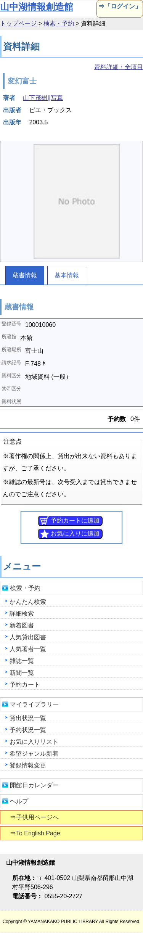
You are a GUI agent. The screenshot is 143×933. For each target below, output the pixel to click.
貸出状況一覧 (28, 718)
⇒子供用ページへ (35, 817)
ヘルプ (19, 801)
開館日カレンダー (34, 785)
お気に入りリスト (34, 741)
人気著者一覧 (28, 649)
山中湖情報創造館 (36, 7)
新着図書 (22, 625)
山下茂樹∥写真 (43, 98)
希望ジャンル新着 (34, 753)
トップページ (18, 23)
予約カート (25, 684)
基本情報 (67, 275)
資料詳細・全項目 (118, 67)
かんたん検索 (28, 601)
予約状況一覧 (28, 730)
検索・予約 (58, 23)
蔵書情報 (25, 275)
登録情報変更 (28, 765)
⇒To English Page (35, 833)
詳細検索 (22, 613)
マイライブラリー (34, 704)
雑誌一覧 (22, 661)
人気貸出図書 (28, 637)
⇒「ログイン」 (119, 6)
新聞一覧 (22, 672)
